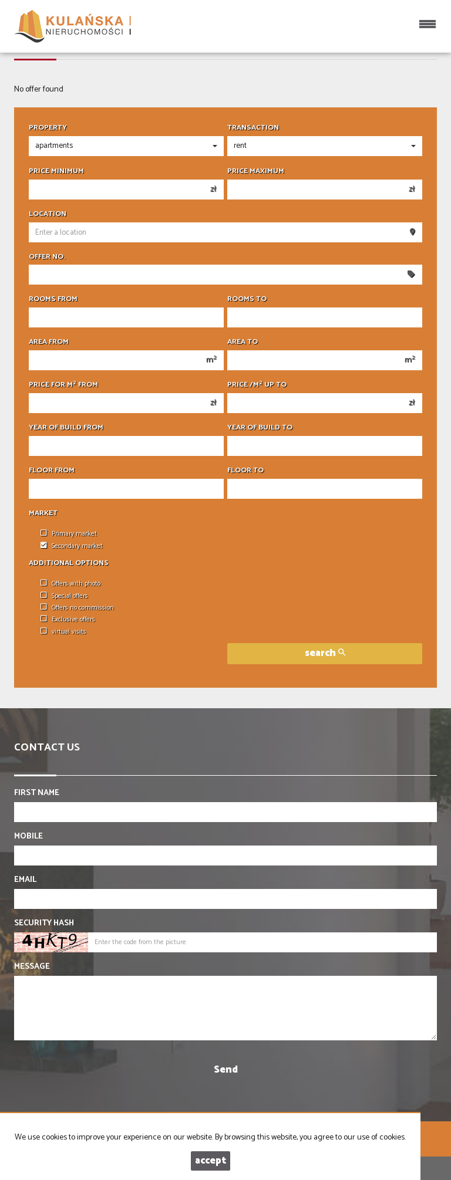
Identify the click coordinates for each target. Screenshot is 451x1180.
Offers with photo (70, 584)
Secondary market (72, 546)
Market (43, 513)
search (325, 653)
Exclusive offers (68, 619)
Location (47, 214)
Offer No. (47, 257)
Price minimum (56, 171)
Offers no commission (77, 608)
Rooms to (247, 299)
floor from (52, 470)
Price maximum (255, 171)
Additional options (69, 563)
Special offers (64, 596)
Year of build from (66, 427)
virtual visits (63, 632)
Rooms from (53, 299)
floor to (245, 470)
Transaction (253, 128)
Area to (242, 342)
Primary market (69, 534)
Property (48, 128)
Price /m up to (257, 385)
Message (32, 967)
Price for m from (63, 385)
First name (36, 793)
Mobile (28, 837)
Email (25, 880)
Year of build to (259, 427)
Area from (49, 342)
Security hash (44, 923)
